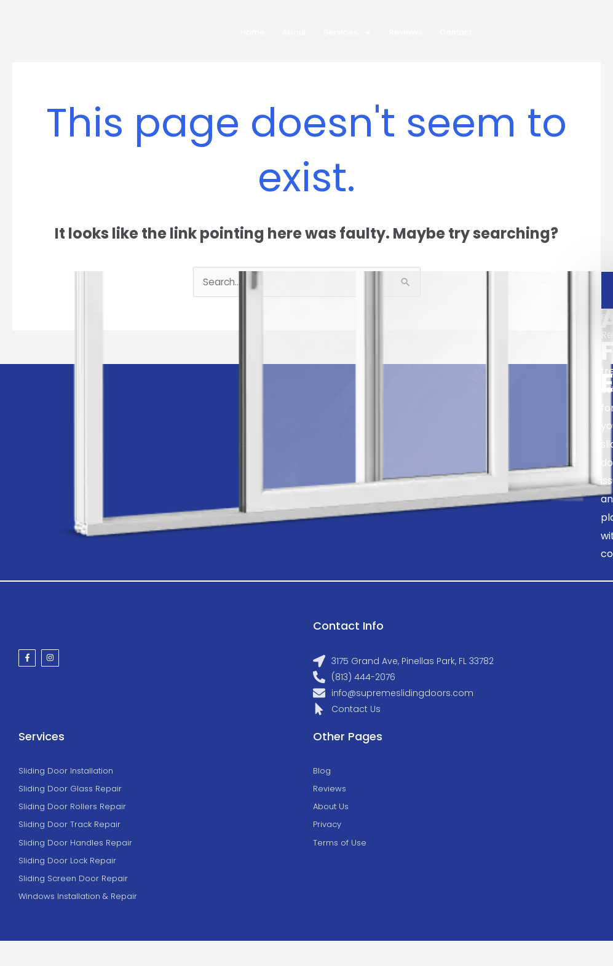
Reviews (405, 32)
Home (252, 32)
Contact (456, 32)
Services (347, 33)
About (294, 32)
